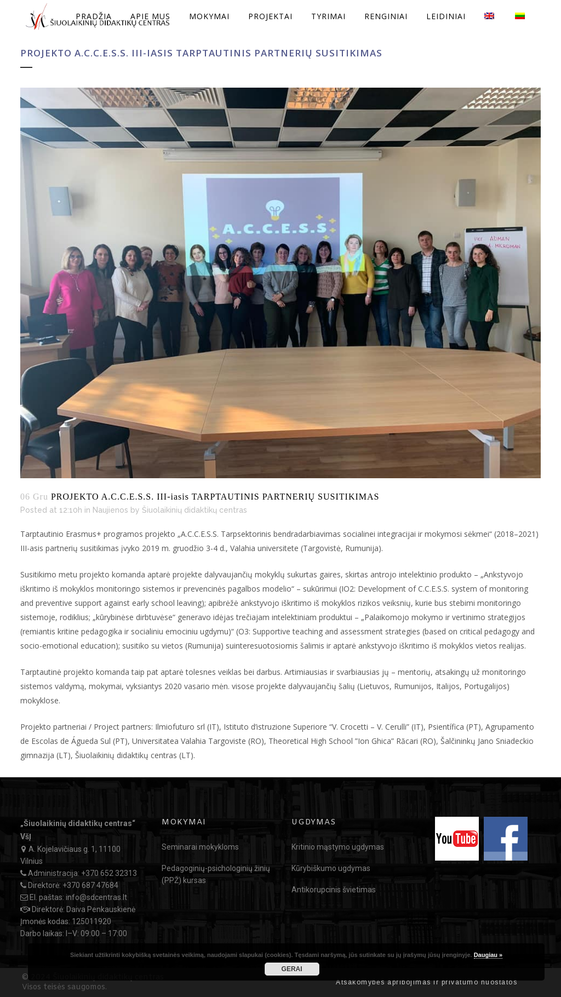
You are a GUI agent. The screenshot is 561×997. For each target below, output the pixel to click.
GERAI (292, 969)
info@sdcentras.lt (96, 897)
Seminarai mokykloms (200, 847)
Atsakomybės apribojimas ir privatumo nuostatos (426, 982)
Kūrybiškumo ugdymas (330, 868)
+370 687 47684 (90, 885)
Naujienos (110, 510)
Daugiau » (488, 955)
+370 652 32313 (109, 873)
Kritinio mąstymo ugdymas (337, 847)
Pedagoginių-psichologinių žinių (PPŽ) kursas (216, 874)
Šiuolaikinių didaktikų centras (194, 510)
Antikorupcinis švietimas (333, 889)
